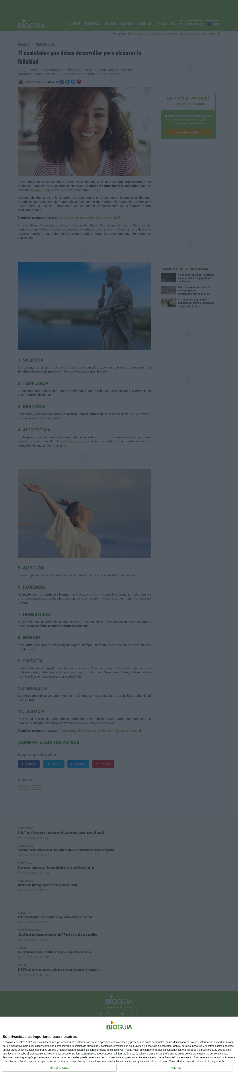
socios (36, 1042)
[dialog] (119, 1046)
